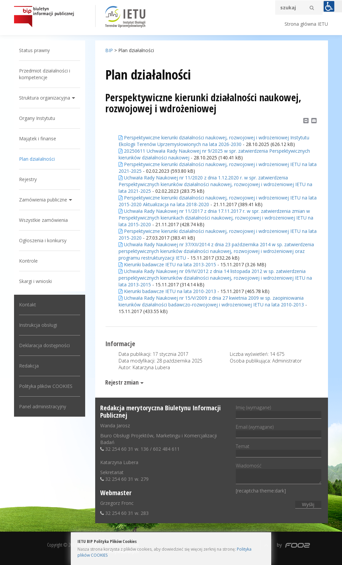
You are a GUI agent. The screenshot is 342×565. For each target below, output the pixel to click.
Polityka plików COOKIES (45, 386)
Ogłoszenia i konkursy (42, 240)
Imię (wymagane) (278, 411)
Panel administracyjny (42, 406)
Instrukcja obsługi (38, 325)
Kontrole (28, 261)
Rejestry (28, 179)
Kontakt (27, 304)
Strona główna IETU (306, 24)
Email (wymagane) (278, 430)
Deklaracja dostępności (44, 345)
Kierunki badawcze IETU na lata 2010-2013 (167, 291)
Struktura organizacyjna (44, 98)
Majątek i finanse (37, 138)
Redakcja (29, 366)
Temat (278, 449)
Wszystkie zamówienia (43, 220)
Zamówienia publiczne (43, 199)
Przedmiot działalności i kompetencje (44, 74)
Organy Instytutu (37, 118)
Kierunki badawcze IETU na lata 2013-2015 (167, 264)
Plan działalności (37, 159)
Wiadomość (278, 473)
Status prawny (34, 50)
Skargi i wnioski (35, 281)
